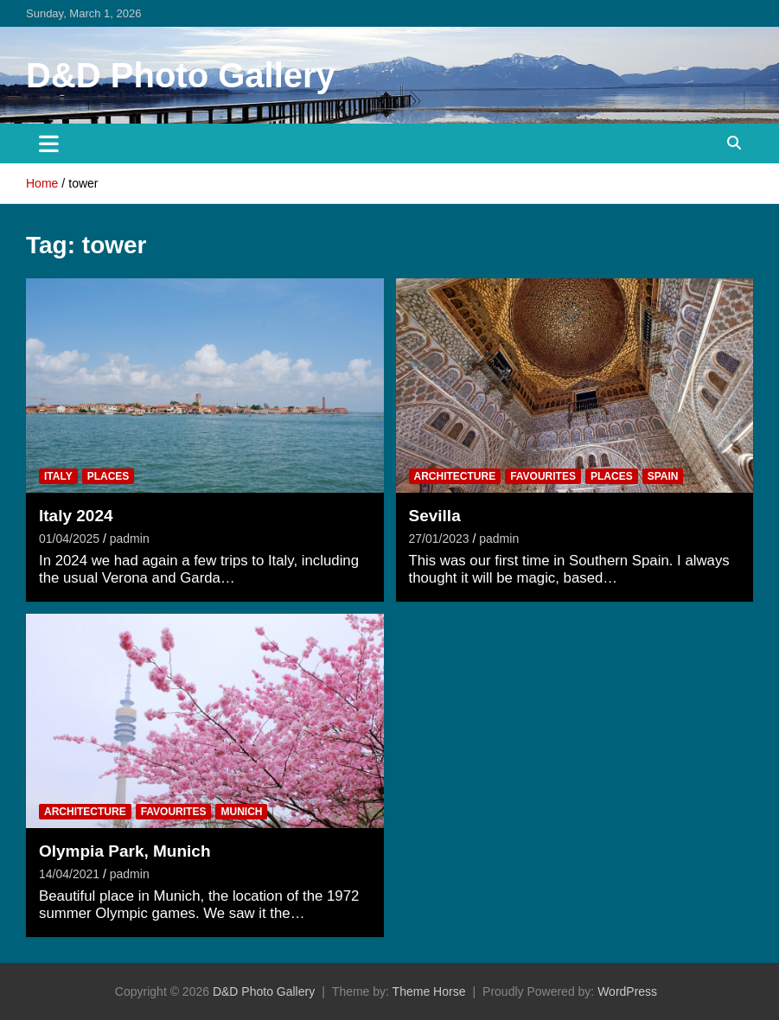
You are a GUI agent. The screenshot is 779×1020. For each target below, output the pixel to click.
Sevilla (435, 516)
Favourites (543, 476)
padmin (130, 538)
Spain (663, 476)
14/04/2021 (69, 874)
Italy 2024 (76, 516)
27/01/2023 (439, 538)
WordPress (627, 991)
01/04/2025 (69, 538)
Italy (58, 476)
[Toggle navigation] (49, 143)
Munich (241, 812)
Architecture (455, 476)
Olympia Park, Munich (125, 851)
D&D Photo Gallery (180, 75)
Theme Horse (429, 991)
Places (108, 476)
